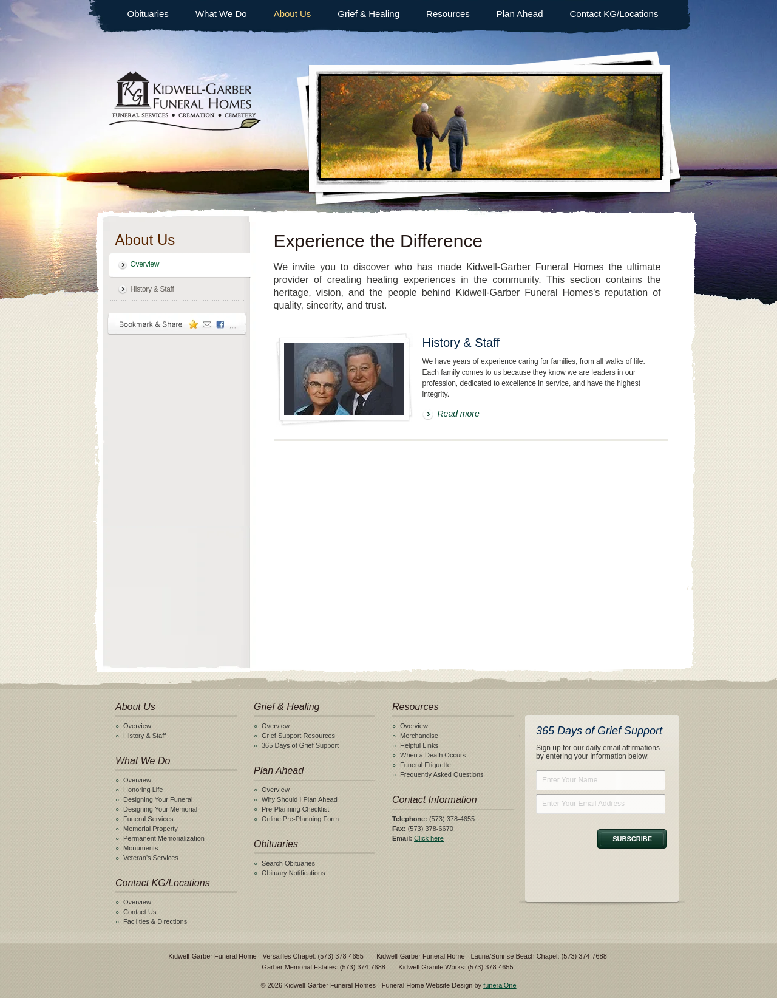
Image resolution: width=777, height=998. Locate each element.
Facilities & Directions (155, 921)
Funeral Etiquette (425, 764)
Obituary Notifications (293, 873)
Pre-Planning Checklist (295, 809)
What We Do (221, 14)
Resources (448, 14)
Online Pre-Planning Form (300, 818)
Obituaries (148, 14)
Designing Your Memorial (160, 809)
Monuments (140, 848)
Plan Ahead (520, 14)
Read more (459, 414)
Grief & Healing (368, 14)
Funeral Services (148, 818)
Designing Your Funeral (157, 799)
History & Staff (152, 289)
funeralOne (499, 985)
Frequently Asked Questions (442, 774)
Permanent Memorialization (164, 838)
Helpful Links (419, 745)
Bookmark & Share (177, 324)
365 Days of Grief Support (300, 745)
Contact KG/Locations (614, 14)
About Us (292, 14)
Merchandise (419, 735)
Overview (145, 264)
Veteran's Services (150, 857)
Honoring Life (143, 789)
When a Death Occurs (433, 755)
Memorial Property (150, 828)
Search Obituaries (288, 863)
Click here (429, 838)
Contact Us (139, 911)
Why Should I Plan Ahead (300, 799)
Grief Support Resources (298, 735)
